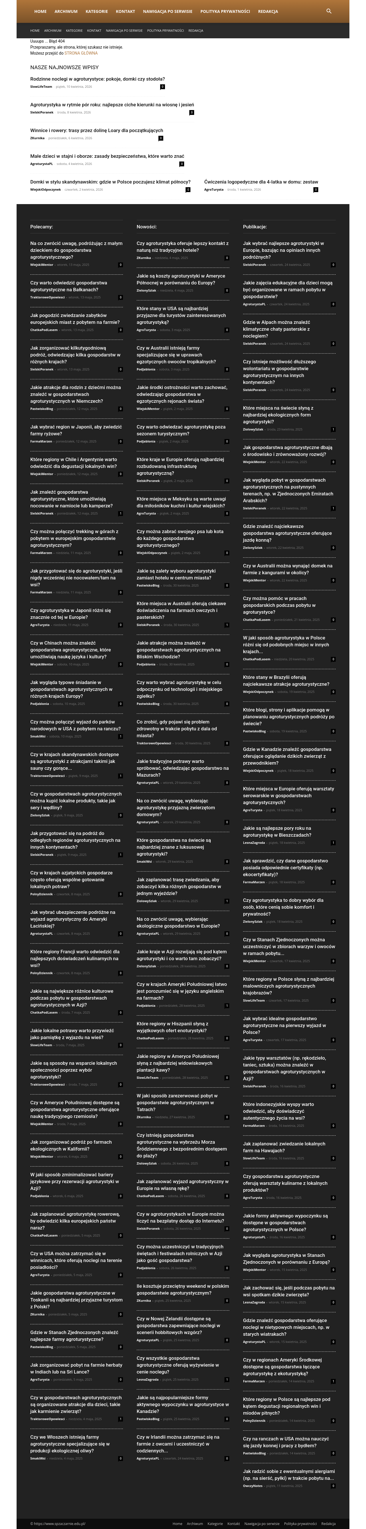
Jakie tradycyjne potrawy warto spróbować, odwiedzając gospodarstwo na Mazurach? (183, 768)
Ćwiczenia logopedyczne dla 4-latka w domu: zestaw (261, 182)
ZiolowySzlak (147, 901)
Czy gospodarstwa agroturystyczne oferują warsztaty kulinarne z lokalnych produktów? (285, 1183)
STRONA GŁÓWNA (81, 53)
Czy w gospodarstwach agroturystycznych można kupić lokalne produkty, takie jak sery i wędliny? (76, 800)
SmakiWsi (37, 736)
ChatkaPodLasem (43, 330)
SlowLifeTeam (41, 86)
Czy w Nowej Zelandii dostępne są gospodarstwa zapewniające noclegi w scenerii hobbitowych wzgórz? (178, 1325)
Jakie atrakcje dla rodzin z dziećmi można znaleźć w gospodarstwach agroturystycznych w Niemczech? (75, 394)
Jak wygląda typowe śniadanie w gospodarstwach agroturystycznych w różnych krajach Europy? (71, 689)
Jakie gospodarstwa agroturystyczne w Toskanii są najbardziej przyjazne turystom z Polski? (76, 1299)
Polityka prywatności (225, 11)
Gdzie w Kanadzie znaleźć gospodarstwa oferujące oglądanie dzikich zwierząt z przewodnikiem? (287, 756)
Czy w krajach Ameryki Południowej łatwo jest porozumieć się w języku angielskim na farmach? (182, 991)
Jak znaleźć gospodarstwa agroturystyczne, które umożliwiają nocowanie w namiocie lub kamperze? (71, 499)
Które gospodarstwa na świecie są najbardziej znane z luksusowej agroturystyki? (174, 847)
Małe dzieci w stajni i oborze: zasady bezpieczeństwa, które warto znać (107, 156)
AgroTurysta (213, 189)
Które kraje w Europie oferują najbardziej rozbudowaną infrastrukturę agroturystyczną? (180, 466)
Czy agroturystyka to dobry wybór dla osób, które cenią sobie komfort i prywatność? (283, 907)
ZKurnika (37, 138)
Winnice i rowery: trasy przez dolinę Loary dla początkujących (96, 130)
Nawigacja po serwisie (167, 11)
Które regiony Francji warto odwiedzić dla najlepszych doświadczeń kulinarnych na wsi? (75, 958)
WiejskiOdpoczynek (45, 189)
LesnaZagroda (148, 1379)
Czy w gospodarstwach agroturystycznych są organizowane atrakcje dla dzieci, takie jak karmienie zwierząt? (76, 1404)
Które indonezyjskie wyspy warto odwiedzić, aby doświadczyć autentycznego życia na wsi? (278, 1111)
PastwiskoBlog (41, 408)
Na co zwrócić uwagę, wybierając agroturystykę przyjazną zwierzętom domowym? (176, 807)
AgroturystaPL (41, 164)
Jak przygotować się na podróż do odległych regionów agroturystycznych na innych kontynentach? (75, 840)
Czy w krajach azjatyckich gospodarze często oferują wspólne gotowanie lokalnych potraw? (71, 879)
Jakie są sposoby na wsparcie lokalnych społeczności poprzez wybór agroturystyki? (73, 1070)
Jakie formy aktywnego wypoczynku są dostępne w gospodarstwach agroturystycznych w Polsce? (285, 1222)
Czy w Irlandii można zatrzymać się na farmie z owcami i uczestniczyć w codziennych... (178, 1444)
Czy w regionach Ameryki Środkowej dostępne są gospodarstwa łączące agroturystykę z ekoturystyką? (282, 1366)
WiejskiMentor (41, 264)
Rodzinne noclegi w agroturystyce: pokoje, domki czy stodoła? (97, 79)
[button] (329, 12)
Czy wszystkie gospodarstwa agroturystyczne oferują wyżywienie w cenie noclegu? (178, 1365)
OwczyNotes (252, 1486)
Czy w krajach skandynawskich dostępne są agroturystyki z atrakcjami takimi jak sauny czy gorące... (74, 761)
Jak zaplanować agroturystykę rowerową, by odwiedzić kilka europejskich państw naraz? (75, 1221)
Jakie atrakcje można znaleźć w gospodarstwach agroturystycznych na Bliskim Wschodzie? (178, 649)
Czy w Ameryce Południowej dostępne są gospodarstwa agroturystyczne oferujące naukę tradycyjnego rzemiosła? (75, 1109)
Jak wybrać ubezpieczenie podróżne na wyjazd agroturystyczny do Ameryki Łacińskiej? (72, 919)
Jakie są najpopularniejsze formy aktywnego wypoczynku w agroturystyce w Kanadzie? (183, 1404)
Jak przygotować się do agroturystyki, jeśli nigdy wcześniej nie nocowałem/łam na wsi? (76, 577)
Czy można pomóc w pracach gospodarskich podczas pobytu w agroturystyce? (279, 605)
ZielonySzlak (40, 815)
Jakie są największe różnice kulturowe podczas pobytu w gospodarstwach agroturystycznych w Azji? (71, 998)
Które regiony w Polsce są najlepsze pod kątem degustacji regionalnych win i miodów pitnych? (286, 1406)
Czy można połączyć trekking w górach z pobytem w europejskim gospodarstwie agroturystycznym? (74, 538)
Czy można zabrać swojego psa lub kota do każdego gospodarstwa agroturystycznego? (180, 538)
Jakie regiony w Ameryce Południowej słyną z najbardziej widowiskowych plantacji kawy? (178, 1063)
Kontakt (125, 11)
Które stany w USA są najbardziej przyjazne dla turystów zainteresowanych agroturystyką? (181, 315)
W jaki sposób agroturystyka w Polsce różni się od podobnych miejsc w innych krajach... (286, 644)
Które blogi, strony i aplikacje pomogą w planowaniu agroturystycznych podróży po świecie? (289, 716)
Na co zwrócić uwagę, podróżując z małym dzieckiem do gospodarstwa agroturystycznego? (76, 250)
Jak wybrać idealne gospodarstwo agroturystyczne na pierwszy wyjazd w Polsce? (284, 1025)
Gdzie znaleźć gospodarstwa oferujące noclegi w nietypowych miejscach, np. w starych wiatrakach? (286, 1327)
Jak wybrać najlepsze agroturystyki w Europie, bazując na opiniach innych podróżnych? (283, 250)
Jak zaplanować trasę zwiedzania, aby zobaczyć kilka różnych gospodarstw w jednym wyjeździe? (179, 886)
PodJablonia (39, 703)
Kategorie (96, 11)
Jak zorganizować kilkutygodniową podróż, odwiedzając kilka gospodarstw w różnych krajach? (75, 354)
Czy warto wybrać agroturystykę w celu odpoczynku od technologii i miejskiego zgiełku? (179, 689)
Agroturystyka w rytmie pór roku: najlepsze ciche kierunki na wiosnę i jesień (112, 104)
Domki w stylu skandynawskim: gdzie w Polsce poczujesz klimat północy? (110, 182)
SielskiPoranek (41, 112)
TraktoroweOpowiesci (47, 297)
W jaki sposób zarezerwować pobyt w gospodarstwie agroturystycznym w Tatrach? (177, 1102)
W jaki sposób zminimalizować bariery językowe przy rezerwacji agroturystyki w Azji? (74, 1181)
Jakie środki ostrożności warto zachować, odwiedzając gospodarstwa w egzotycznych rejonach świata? (182, 394)
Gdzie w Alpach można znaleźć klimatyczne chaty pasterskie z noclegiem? (276, 329)
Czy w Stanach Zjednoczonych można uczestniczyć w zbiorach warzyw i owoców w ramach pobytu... (289, 946)
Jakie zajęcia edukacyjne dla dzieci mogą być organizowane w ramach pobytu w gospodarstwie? (288, 289)
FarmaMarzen (41, 441)
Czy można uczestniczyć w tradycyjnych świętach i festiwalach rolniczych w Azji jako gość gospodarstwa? (180, 1253)
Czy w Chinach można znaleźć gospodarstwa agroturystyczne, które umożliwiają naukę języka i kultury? (70, 649)
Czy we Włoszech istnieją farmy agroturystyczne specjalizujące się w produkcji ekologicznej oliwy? (70, 1444)
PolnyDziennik (41, 894)
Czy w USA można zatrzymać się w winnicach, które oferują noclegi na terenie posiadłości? (76, 1260)
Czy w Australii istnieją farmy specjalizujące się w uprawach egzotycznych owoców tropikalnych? (176, 354)
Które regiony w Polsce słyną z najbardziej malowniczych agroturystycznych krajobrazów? (288, 986)
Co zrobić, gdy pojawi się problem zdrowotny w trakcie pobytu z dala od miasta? (177, 728)
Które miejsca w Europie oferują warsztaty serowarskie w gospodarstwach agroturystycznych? (288, 795)
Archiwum (66, 11)
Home (40, 11)
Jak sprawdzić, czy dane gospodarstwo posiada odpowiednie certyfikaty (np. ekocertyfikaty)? (285, 867)
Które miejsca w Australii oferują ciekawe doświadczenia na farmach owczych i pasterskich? (181, 610)
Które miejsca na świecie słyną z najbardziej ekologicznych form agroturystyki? (278, 414)
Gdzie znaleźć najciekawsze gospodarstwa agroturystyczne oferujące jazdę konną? (287, 533)
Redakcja (268, 11)
